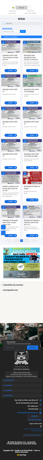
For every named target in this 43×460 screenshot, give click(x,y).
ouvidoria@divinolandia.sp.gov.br (27, 412)
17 (33, 241)
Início (3, 23)
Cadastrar (32, 347)
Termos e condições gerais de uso (33, 429)
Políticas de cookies (36, 430)
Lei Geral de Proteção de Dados (32, 435)
